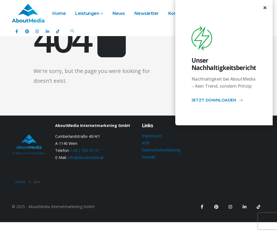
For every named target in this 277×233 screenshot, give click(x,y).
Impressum (151, 135)
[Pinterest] (26, 31)
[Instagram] (37, 31)
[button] (72, 31)
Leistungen (87, 13)
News (119, 13)
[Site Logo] (28, 13)
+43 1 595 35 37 (85, 150)
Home (59, 13)
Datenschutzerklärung (161, 149)
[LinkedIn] (47, 31)
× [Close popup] (265, 7)
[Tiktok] (57, 31)
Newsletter (146, 13)
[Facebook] (16, 31)
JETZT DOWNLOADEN (217, 101)
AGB (146, 142)
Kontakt (149, 156)
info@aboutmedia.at (86, 157)
